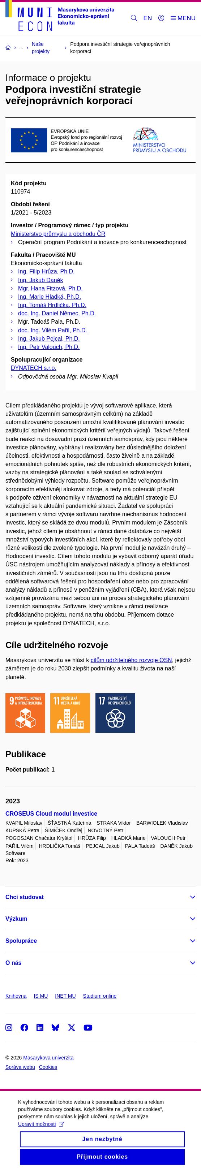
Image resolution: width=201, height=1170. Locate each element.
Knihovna (15, 996)
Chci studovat (24, 897)
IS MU (41, 996)
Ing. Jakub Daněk (40, 280)
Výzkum (16, 919)
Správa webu (20, 1067)
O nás (13, 963)
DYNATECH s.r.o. (33, 368)
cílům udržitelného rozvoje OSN (131, 660)
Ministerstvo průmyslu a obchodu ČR (58, 234)
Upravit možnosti (41, 1130)
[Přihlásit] (161, 18)
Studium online (100, 996)
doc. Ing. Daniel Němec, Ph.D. (57, 313)
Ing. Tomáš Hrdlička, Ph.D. (52, 305)
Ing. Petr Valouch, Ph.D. (49, 347)
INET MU (65, 996)
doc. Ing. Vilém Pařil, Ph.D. (52, 330)
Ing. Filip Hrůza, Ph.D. (46, 271)
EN (148, 18)
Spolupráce (21, 941)
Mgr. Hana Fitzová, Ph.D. (50, 288)
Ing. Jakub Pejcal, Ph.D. (49, 339)
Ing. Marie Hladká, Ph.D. (49, 297)
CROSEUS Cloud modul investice (51, 814)
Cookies (48, 1067)
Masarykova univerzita (48, 1058)
